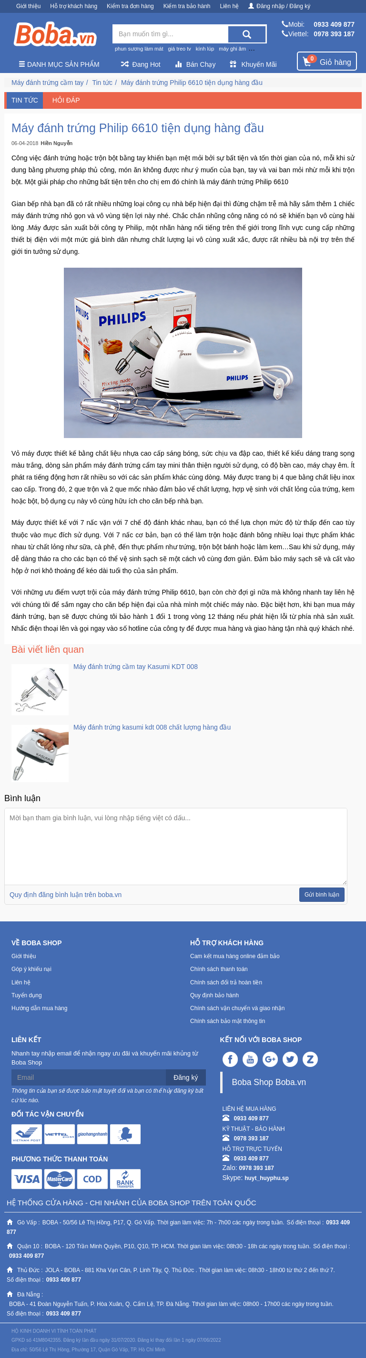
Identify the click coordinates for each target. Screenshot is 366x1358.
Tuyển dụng (26, 995)
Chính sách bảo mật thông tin (227, 1021)
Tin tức (102, 82)
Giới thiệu (28, 6)
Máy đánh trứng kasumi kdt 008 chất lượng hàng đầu (152, 727)
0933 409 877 (334, 24)
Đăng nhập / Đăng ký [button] (279, 6)
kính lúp (205, 49)
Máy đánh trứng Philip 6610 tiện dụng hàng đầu (192, 82)
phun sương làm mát (139, 49)
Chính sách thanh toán (219, 969)
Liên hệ (229, 6)
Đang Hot (141, 64)
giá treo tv (179, 49)
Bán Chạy (195, 64)
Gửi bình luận (322, 894)
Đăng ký (185, 1077)
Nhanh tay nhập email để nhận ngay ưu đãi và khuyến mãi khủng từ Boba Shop (104, 1058)
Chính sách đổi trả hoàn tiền (226, 982)
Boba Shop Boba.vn (269, 1082)
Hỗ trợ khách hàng (73, 6)
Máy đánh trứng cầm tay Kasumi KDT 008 (135, 666)
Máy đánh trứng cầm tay (47, 82)
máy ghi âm (232, 49)
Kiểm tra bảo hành (187, 6)
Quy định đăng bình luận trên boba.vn (66, 894)
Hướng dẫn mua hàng (39, 1008)
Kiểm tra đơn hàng (130, 6)
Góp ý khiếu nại (31, 969)
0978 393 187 (334, 34)
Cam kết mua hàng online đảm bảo (235, 956)
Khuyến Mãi (253, 64)
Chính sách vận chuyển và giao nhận (237, 1008)
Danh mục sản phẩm (59, 64)
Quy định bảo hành (214, 995)
